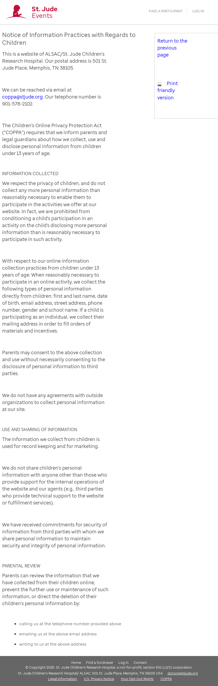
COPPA (166, 678)
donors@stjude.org (183, 673)
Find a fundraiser (99, 662)
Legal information (62, 678)
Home (76, 662)
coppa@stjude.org (22, 96)
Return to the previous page (172, 47)
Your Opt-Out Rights (137, 678)
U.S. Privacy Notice (99, 678)
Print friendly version (167, 90)
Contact (140, 662)
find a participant (166, 11)
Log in (198, 11)
